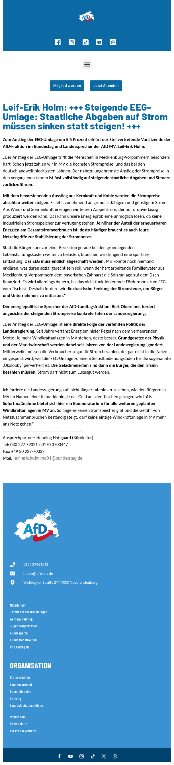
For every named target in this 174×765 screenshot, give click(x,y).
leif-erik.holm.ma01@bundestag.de (48, 458)
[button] (87, 64)
